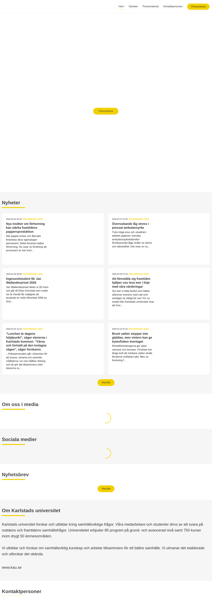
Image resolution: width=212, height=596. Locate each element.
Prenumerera (198, 6)
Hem (121, 6)
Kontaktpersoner (173, 6)
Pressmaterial (151, 6)
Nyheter (133, 6)
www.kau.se (12, 567)
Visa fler (106, 382)
